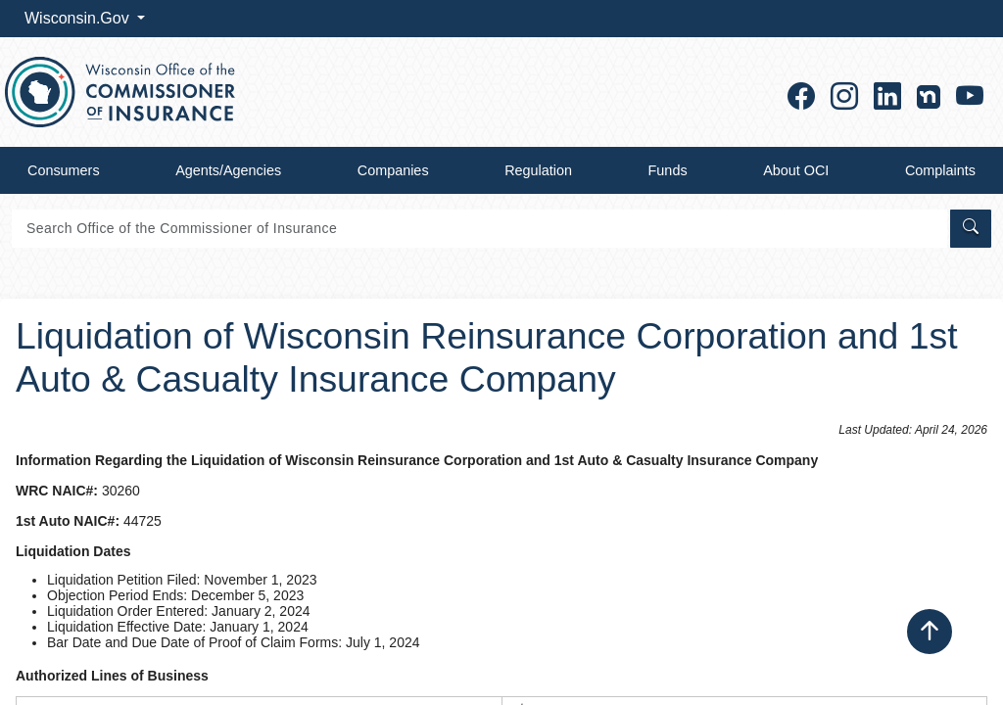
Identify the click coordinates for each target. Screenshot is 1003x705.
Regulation (538, 170)
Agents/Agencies (228, 170)
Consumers (63, 170)
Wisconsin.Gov (78, 18)
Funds (668, 170)
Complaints (940, 170)
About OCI (796, 170)
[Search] (479, 229)
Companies (393, 170)
